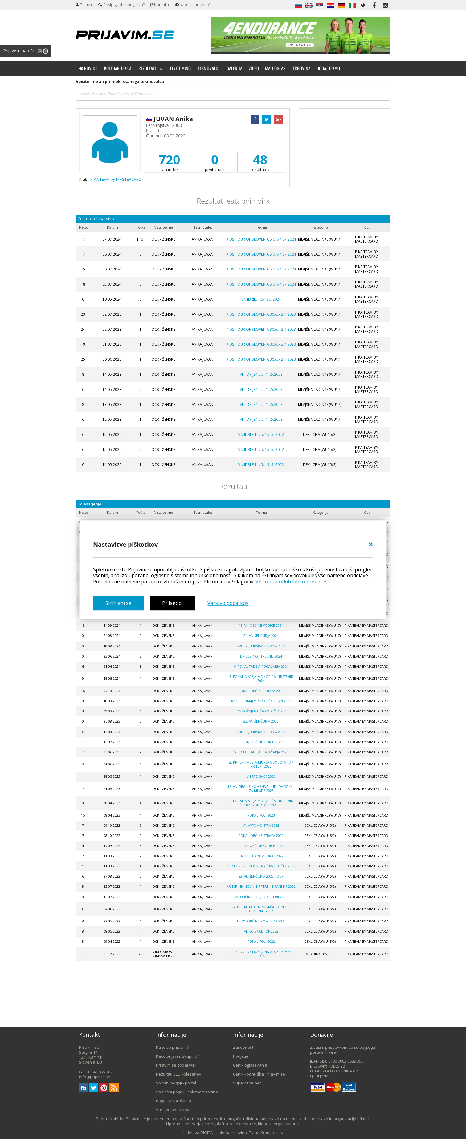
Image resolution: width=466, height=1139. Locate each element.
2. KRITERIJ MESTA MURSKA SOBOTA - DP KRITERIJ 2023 (261, 764)
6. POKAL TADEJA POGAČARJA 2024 (261, 666)
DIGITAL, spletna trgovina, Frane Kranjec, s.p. (241, 1132)
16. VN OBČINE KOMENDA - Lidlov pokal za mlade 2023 (261, 788)
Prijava (84, 4)
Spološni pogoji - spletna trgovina (187, 1092)
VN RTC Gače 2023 (261, 776)
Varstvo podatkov (227, 603)
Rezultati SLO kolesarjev (178, 1074)
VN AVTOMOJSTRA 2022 (261, 825)
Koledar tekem (117, 68)
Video (253, 68)
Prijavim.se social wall (176, 1065)
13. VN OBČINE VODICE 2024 (261, 625)
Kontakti (159, 4)
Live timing (180, 68)
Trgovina (301, 68)
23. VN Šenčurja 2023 (261, 721)
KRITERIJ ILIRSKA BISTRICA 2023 (261, 732)
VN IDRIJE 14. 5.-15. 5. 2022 (261, 434)
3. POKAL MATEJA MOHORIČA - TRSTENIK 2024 (261, 679)
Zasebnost (243, 1047)
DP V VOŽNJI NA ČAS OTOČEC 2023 (261, 711)
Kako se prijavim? (192, 4)
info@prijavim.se (94, 1077)
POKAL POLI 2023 (261, 815)
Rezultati (150, 68)
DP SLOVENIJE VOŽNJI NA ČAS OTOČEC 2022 (261, 866)
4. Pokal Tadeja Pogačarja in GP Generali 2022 (261, 909)
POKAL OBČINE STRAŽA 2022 (261, 835)
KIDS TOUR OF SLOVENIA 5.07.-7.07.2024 (261, 239)
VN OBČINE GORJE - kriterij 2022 (261, 897)
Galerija (234, 68)
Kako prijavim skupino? (177, 1056)
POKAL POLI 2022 (261, 941)
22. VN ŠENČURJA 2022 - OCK (261, 876)
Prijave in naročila (25, 51)
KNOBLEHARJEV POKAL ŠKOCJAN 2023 (261, 701)
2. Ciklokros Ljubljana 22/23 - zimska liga (261, 954)
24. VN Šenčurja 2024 (261, 636)
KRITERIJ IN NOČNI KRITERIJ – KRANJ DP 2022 (261, 886)
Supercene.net (247, 1083)
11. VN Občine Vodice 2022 (261, 846)
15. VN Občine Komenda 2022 (261, 921)
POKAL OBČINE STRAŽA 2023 (261, 691)
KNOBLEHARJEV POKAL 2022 (261, 856)
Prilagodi (172, 603)
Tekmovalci (208, 68)
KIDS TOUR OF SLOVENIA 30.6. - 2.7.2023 (261, 314)
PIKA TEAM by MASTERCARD (115, 179)
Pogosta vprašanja (173, 1101)
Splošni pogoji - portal (176, 1083)
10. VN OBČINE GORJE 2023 (261, 742)
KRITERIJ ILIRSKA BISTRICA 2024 (261, 646)
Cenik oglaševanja (250, 1065)
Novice (88, 68)
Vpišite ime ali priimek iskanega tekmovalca (120, 81)
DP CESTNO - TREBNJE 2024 (261, 656)
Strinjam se (118, 603)
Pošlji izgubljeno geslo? (121, 4)
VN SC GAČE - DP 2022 (261, 931)
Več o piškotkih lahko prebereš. (292, 581)
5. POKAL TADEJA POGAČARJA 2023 (261, 752)
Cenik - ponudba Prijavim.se (259, 1074)
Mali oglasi (276, 68)
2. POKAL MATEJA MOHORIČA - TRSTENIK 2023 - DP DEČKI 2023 (261, 803)
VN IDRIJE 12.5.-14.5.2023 (261, 374)
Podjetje (240, 1056)
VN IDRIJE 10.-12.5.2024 (261, 299)
